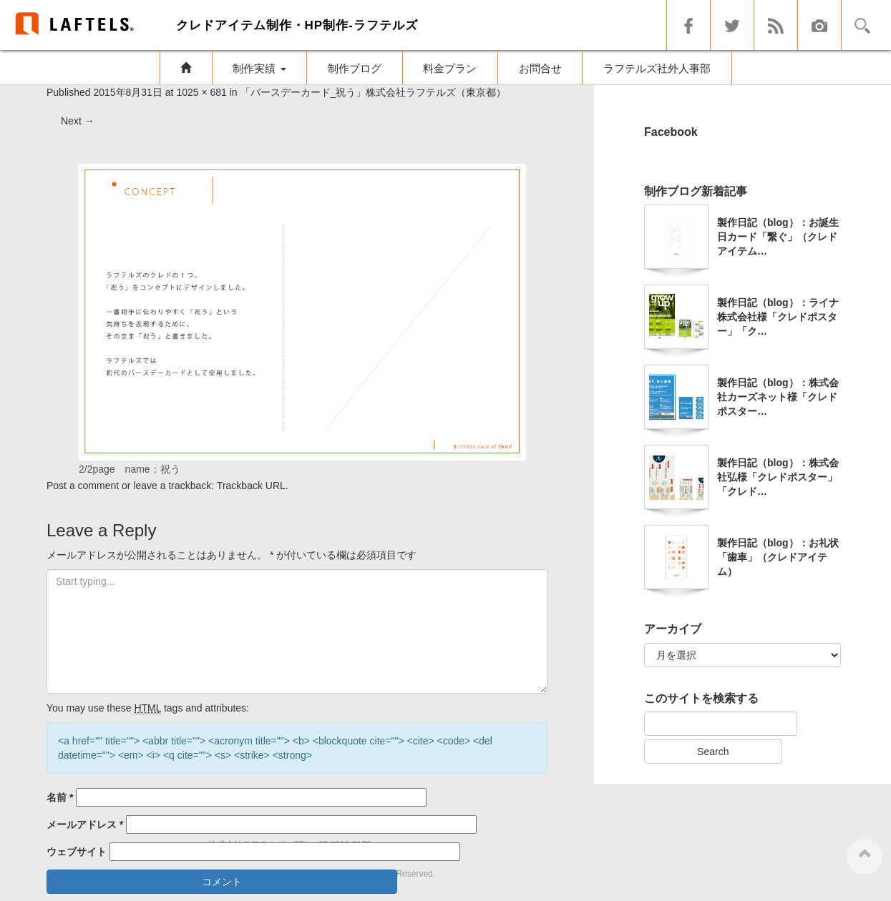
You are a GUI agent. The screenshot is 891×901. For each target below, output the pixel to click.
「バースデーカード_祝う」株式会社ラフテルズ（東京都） (373, 92)
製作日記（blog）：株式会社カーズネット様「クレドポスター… (778, 397)
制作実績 (259, 68)
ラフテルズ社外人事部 (657, 68)
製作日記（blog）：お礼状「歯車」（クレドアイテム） (778, 557)
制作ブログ (354, 68)
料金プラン (450, 68)
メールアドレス (85, 824)
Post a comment (83, 485)
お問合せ (540, 68)
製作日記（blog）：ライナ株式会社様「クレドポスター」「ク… (778, 317)
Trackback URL (251, 485)
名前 (60, 797)
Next (77, 121)
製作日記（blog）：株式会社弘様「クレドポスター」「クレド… (778, 477)
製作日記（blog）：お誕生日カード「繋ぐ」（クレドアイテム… (778, 237)
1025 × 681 (201, 92)
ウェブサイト (77, 851)
